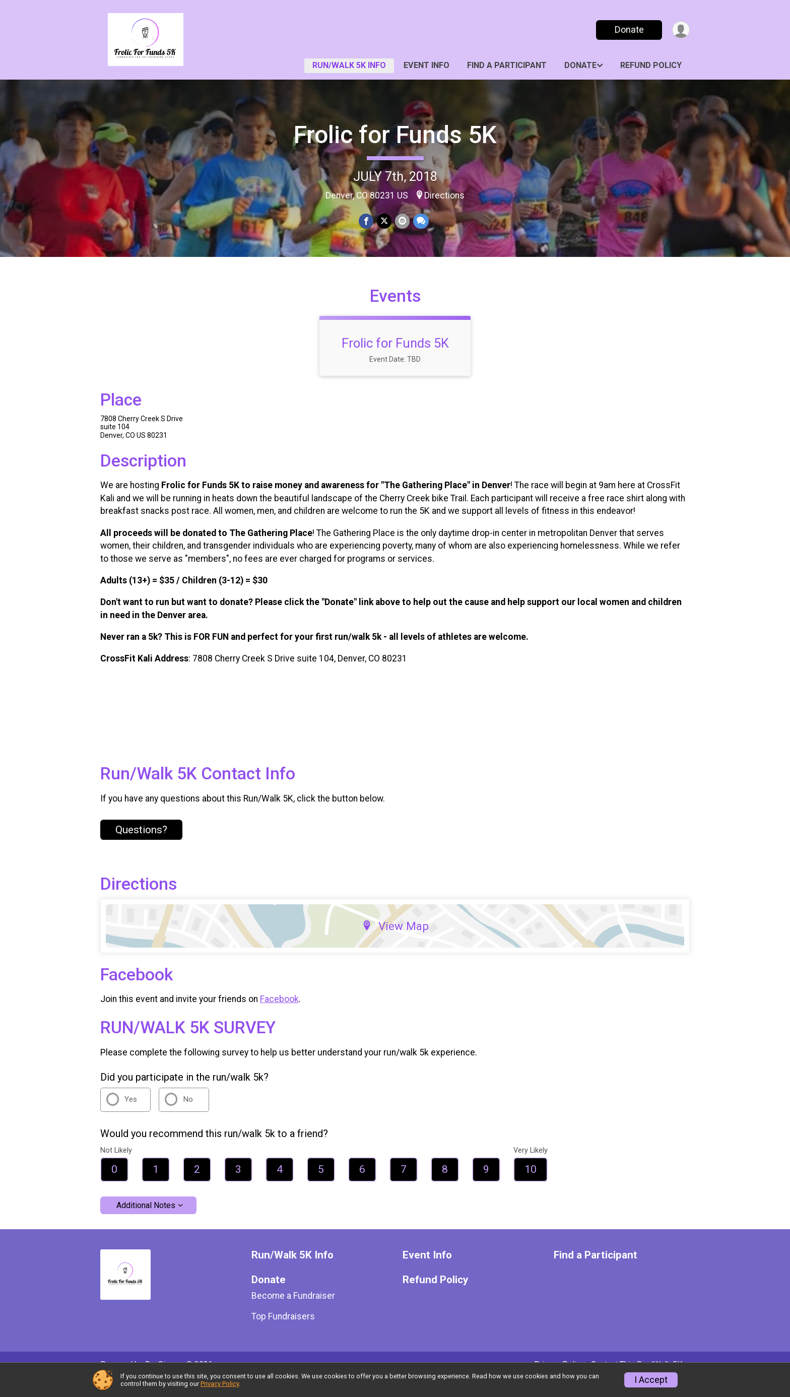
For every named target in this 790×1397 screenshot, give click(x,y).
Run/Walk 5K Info (349, 65)
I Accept (651, 1380)
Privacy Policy (220, 1383)
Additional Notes (145, 1219)
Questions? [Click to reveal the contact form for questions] (141, 843)
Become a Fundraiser (293, 1310)
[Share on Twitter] (384, 221)
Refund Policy (651, 65)
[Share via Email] (401, 221)
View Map (395, 940)
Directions (444, 195)
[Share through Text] (420, 221)
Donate (628, 29)
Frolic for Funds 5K (395, 134)
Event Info (426, 65)
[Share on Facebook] (366, 221)
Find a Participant (507, 65)
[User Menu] (680, 30)
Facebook (279, 1013)
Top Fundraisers (283, 1330)
